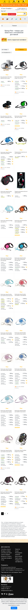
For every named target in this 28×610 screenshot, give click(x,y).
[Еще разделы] (25, 19)
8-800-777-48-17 (5, 588)
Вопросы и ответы (6, 556)
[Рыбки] (16, 19)
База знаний (18, 556)
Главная (9, 25)
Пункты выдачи (5, 554)
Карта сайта (18, 558)
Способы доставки (6, 552)
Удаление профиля (6, 558)
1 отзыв (21, 464)
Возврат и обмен (6, 551)
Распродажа (18, 552)
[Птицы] (20, 19)
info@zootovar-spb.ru (7, 590)
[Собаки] (7, 19)
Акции (17, 551)
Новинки (17, 554)
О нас (2, 560)
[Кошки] (3, 19)
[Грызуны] (12, 19)
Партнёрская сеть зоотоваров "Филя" (11, 572)
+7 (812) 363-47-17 (22, 8)
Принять (14, 608)
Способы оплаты (6, 549)
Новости (17, 549)
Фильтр (21, 49)
